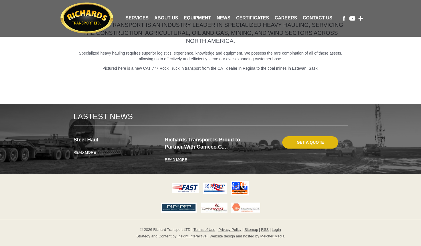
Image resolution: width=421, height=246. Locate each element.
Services (137, 17)
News (223, 17)
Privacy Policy (229, 229)
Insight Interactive (192, 236)
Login (276, 229)
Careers (286, 17)
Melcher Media (272, 236)
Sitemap (251, 229)
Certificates (252, 17)
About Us (166, 17)
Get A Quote (310, 142)
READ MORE (85, 152)
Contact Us (318, 17)
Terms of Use (204, 229)
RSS (265, 229)
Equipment (197, 17)
